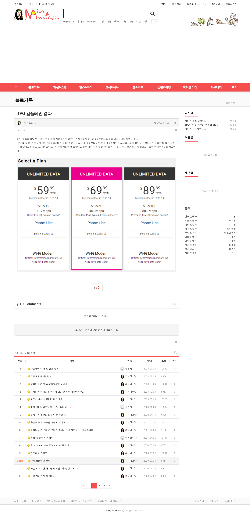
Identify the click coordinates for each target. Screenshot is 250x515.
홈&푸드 (138, 87)
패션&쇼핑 (60, 87)
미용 (109, 21)
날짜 (149, 355)
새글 (31, 3)
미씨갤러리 (190, 87)
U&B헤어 (91, 21)
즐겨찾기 (18, 3)
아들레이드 (69, 21)
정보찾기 (191, 3)
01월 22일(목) (46, 3)
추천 (174, 355)
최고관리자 (128, 432)
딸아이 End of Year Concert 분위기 (47, 378)
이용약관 (36, 495)
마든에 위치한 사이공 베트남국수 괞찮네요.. (52, 463)
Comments (96, 298)
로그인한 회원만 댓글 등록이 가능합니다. (96, 324)
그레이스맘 (25, 122)
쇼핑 (101, 21)
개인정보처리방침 (56, 495)
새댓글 (189, 173)
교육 (123, 21)
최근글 (189, 137)
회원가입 (176, 3)
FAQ (204, 3)
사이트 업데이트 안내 (196, 129)
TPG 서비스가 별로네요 (41, 471)
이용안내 (199, 495)
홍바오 (80, 21)
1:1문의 (216, 3)
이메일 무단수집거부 (81, 495)
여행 (131, 21)
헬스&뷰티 (86, 87)
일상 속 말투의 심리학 (40, 432)
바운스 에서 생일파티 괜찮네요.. (45, 394)
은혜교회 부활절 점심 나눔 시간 (45, 409)
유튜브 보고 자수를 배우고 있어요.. (47, 417)
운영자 (126, 363)
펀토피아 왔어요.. (38, 447)
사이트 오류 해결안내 (196, 121)
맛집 (138, 21)
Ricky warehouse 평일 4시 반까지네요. (49, 440)
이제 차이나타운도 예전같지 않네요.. (48, 401)
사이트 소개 (20, 495)
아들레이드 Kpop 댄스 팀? (42, 363)
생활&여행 (164, 87)
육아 (116, 21)
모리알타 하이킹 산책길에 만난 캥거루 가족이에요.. (55, 386)
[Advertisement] (125, 54)
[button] (175, 130)
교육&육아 (112, 87)
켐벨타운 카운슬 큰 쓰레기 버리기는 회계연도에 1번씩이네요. (60, 425)
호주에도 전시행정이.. (40, 371)
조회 (164, 355)
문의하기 (214, 495)
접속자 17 (231, 3)
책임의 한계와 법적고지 (110, 495)
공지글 (189, 113)
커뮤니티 (216, 87)
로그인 (163, 3)
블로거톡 (34, 87)
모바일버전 (230, 495)
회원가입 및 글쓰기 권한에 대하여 (202, 125)
